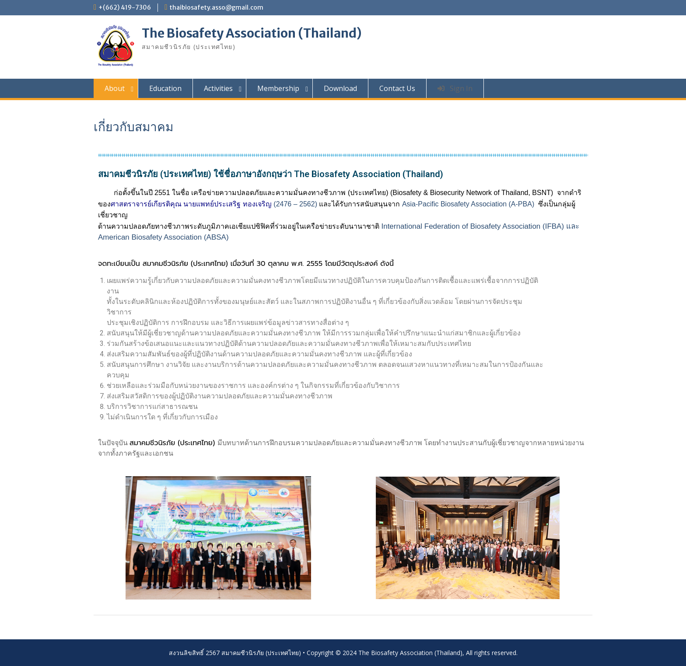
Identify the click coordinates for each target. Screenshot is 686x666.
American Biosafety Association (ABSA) (165, 237)
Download (340, 88)
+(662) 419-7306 (124, 7)
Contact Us (397, 88)
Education (165, 88)
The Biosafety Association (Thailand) (252, 33)
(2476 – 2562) (214, 204)
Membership (278, 88)
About (115, 88)
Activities (218, 88)
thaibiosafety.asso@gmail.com (216, 7)
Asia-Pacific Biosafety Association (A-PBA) (468, 204)
